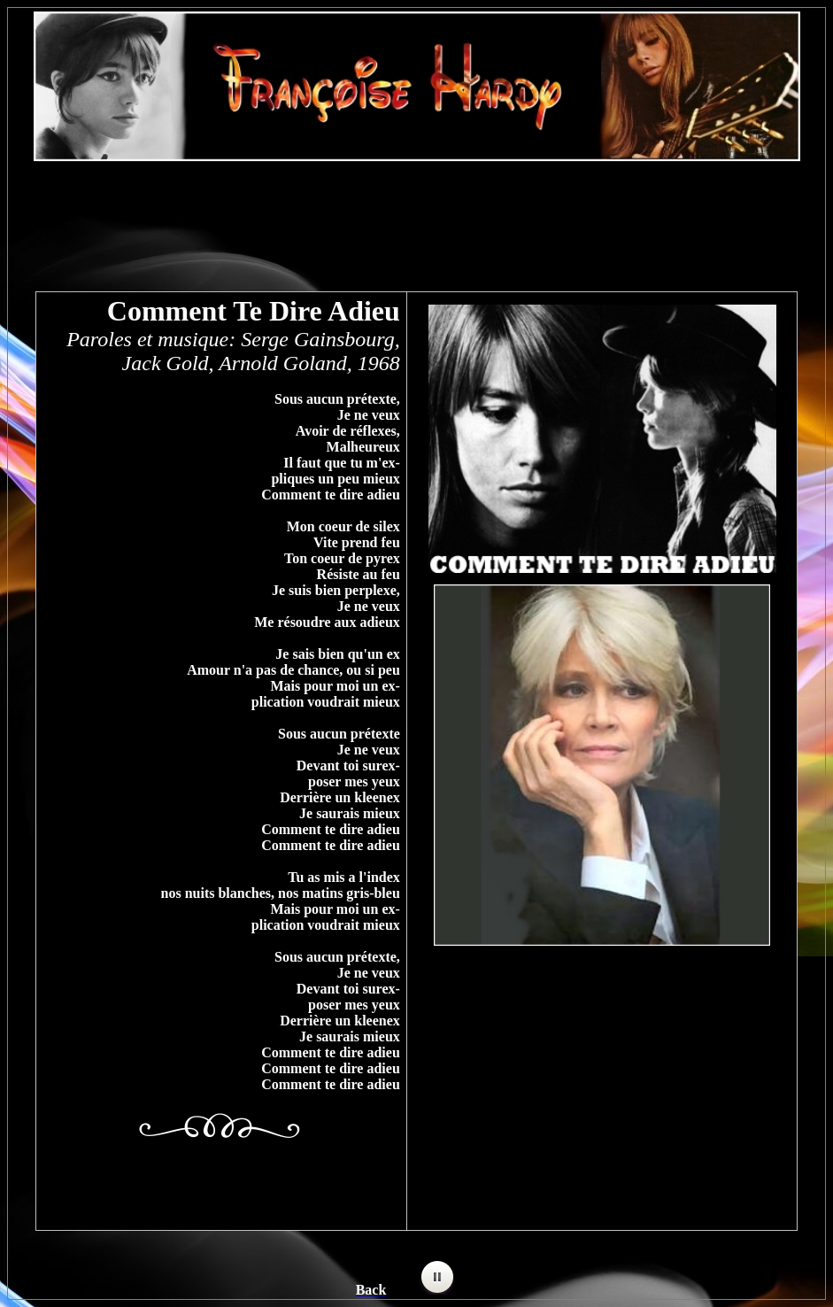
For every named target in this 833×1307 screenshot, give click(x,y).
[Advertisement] (417, 218)
